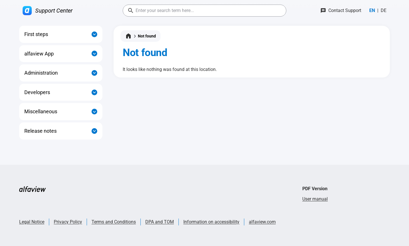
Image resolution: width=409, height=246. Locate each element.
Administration (41, 73)
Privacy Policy (68, 222)
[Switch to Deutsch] (383, 10)
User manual (315, 199)
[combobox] (204, 11)
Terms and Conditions (114, 222)
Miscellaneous (40, 111)
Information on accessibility (211, 222)
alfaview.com (262, 222)
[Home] (128, 36)
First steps (36, 34)
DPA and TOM (159, 222)
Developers (37, 92)
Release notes (40, 131)
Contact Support (344, 10)
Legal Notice (31, 222)
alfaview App (39, 54)
